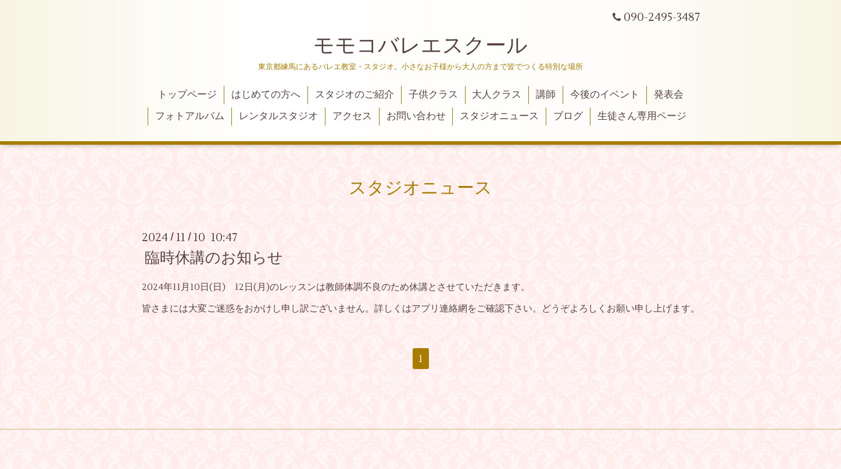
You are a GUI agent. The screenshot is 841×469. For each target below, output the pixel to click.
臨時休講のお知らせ (214, 258)
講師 (546, 94)
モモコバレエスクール (420, 46)
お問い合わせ (416, 116)
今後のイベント (604, 94)
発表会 (668, 94)
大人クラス (496, 94)
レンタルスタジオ (278, 116)
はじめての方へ (265, 94)
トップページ (187, 94)
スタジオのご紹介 (354, 94)
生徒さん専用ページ (641, 116)
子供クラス (433, 94)
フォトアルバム (189, 116)
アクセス (352, 116)
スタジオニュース (499, 116)
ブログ (568, 116)
